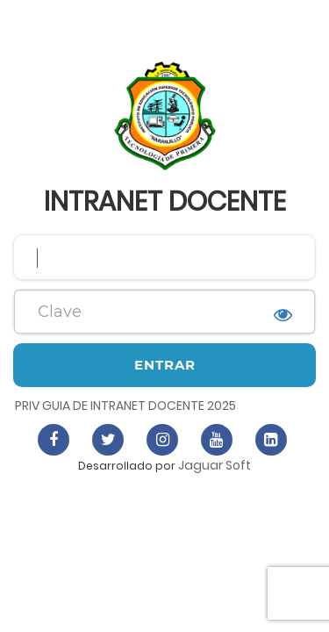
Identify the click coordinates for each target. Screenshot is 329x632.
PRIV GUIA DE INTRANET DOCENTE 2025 (125, 405)
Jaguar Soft (214, 465)
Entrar (165, 364)
